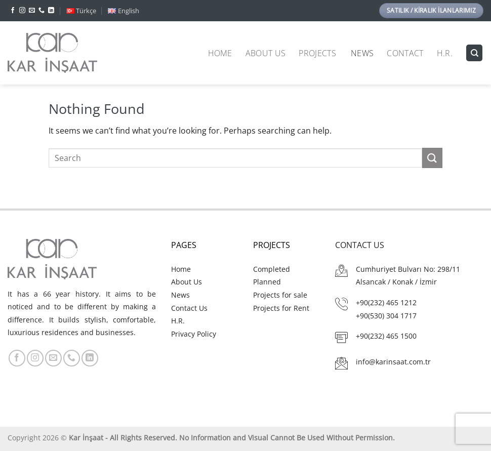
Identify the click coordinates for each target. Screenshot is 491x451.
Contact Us (189, 308)
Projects (317, 53)
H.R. (445, 53)
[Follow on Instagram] (22, 10)
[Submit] (432, 158)
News (362, 53)
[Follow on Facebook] (13, 10)
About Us (266, 53)
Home (220, 53)
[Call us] (41, 10)
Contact (405, 53)
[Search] (474, 53)
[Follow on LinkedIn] (51, 10)
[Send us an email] (32, 10)
